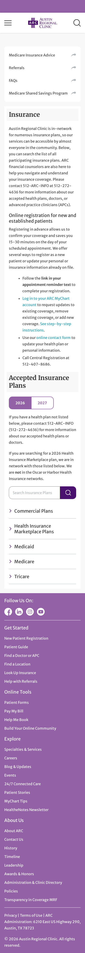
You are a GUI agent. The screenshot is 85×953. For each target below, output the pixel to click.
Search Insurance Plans (68, 492)
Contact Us (13, 839)
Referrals (16, 68)
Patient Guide (16, 647)
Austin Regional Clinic (42, 22)
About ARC (13, 831)
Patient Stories (17, 792)
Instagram (30, 612)
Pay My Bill (13, 711)
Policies (11, 891)
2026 (20, 403)
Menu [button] (8, 23)
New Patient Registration (26, 638)
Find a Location (17, 664)
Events (10, 775)
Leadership (13, 865)
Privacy (10, 915)
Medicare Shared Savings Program (38, 93)
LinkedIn (19, 612)
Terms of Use (31, 915)
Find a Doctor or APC (21, 655)
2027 (42, 403)
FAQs (13, 80)
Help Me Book (16, 719)
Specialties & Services (23, 749)
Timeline (12, 856)
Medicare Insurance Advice (32, 55)
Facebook (8, 612)
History (10, 848)
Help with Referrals (20, 681)
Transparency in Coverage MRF (30, 899)
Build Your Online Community (30, 728)
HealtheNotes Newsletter (26, 809)
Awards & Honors (19, 874)
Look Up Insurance (20, 672)
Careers (10, 758)
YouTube (41, 612)
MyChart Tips (15, 801)
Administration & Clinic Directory (33, 882)
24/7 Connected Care (22, 784)
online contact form (53, 337)
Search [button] (77, 23)
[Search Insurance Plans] (34, 492)
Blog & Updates (17, 766)
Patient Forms (16, 702)
